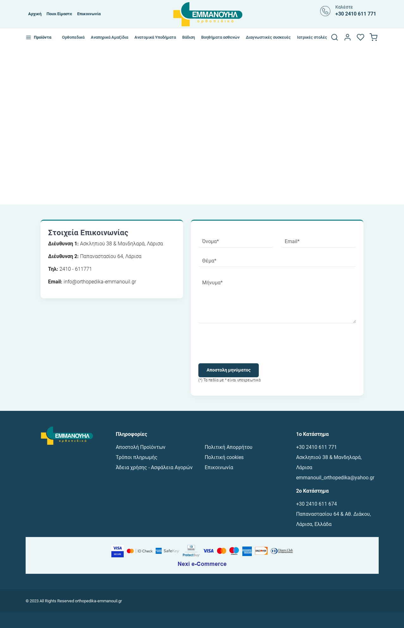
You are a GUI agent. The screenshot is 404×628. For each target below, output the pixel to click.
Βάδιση (188, 37)
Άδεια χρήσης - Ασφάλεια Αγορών (154, 467)
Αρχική (34, 13)
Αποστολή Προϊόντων (140, 447)
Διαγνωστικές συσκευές (268, 37)
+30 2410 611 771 (316, 447)
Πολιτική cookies (224, 457)
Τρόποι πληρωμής (137, 457)
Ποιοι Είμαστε (59, 13)
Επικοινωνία (89, 13)
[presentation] (246, 343)
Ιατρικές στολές (312, 37)
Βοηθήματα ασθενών (220, 37)
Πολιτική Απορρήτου (228, 447)
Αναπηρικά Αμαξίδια (109, 37)
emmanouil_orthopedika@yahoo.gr (335, 478)
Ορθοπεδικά (73, 37)
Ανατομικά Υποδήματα (155, 37)
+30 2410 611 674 (316, 504)
